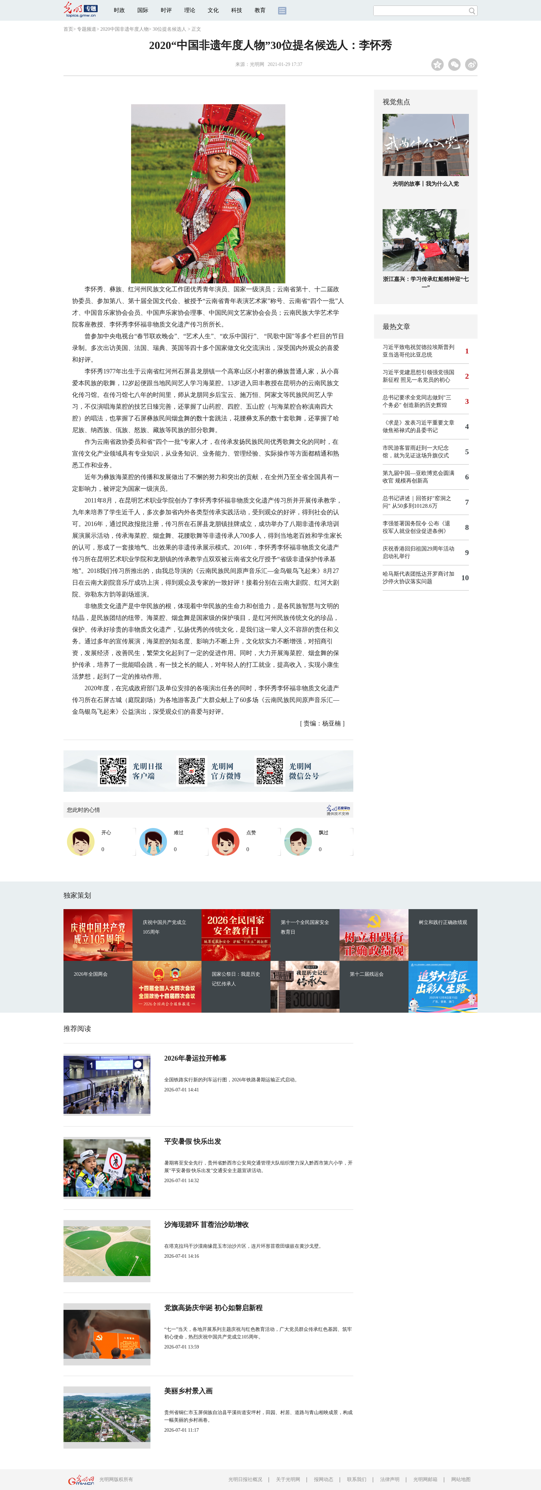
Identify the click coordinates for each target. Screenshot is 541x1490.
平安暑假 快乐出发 (192, 1141)
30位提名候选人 (169, 29)
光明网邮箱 (425, 1479)
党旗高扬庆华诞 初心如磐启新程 (213, 1308)
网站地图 (461, 1479)
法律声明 (390, 1479)
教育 (260, 10)
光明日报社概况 (245, 1479)
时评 (166, 10)
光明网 (257, 64)
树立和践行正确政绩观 (443, 922)
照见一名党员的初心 (425, 380)
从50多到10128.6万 (414, 506)
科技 (236, 10)
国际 (142, 10)
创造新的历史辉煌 (425, 405)
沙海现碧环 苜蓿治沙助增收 (206, 1224)
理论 (189, 10)
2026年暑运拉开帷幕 (195, 1058)
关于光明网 (288, 1479)
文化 (213, 10)
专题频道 (86, 29)
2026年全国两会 (91, 974)
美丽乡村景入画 (188, 1391)
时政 (119, 10)
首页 (68, 29)
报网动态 (323, 1479)
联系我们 (356, 1479)
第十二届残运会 (367, 974)
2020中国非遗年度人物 (124, 29)
